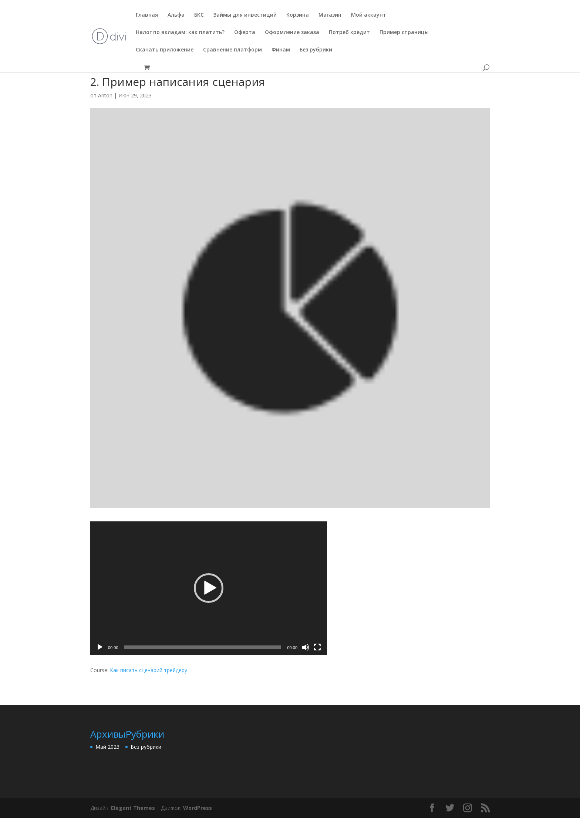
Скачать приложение (164, 50)
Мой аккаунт (368, 15)
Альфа (176, 15)
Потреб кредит (349, 33)
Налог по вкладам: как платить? (180, 33)
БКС (199, 15)
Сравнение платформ (232, 50)
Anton (105, 95)
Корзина (297, 15)
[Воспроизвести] (100, 647)
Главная (147, 15)
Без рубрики (316, 50)
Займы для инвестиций (245, 15)
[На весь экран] (317, 647)
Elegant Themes (133, 807)
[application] (208, 588)
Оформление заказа (292, 33)
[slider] (202, 647)
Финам (281, 50)
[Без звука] (305, 647)
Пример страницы (404, 33)
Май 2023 (107, 746)
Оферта (244, 33)
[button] (208, 588)
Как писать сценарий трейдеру (148, 670)
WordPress (197, 807)
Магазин (329, 15)
